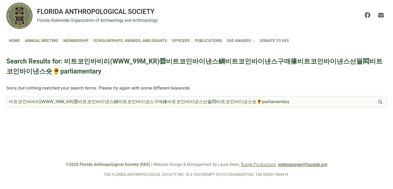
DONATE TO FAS (274, 40)
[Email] (381, 15)
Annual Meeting (42, 40)
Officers (181, 40)
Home (14, 40)
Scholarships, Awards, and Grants (130, 40)
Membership (75, 40)
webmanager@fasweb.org (302, 164)
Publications (208, 40)
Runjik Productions (258, 164)
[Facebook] (367, 15)
